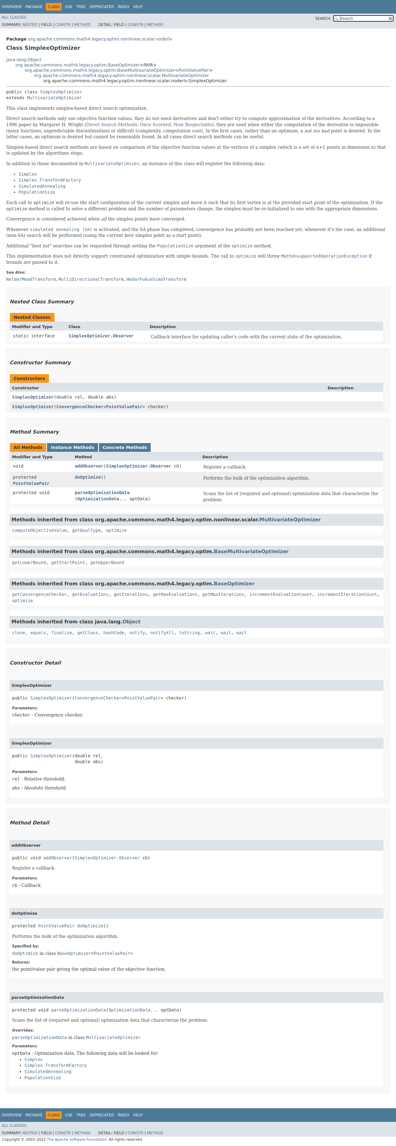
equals (38, 632)
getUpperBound (107, 562)
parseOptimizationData (102, 492)
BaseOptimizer (234, 584)
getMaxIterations (223, 594)
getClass (87, 632)
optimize (116, 530)
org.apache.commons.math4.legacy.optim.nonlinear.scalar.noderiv (100, 38)
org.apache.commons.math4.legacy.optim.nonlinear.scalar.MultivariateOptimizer (121, 75)
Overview (12, 7)
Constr (63, 25)
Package (33, 7)
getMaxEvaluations (175, 594)
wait (210, 632)
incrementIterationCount (347, 594)
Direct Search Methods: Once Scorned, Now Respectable (149, 124)
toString (189, 632)
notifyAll (162, 632)
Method (82, 25)
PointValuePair (194, 70)
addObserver (89, 466)
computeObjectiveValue (39, 530)
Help (138, 7)
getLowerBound (29, 562)
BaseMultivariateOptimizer (251, 551)
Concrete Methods (125, 447)
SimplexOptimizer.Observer (101, 335)
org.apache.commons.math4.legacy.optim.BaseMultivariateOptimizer (100, 70)
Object (132, 622)
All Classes (14, 17)
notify (137, 632)
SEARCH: (323, 18)
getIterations (131, 594)
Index (124, 7)
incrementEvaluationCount (280, 594)
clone (18, 632)
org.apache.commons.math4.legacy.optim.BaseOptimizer (77, 64)
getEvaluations (90, 594)
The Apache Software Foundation (77, 1139)
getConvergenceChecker (39, 594)
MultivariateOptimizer (54, 97)
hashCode (113, 632)
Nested (29, 25)
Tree (81, 7)
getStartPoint (68, 562)
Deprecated (101, 7)
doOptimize (88, 477)
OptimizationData (98, 498)
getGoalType (86, 530)
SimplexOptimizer (61, 91)
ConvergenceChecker (79, 406)
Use (68, 7)
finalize (61, 632)
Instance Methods (72, 447)
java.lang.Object (23, 59)
